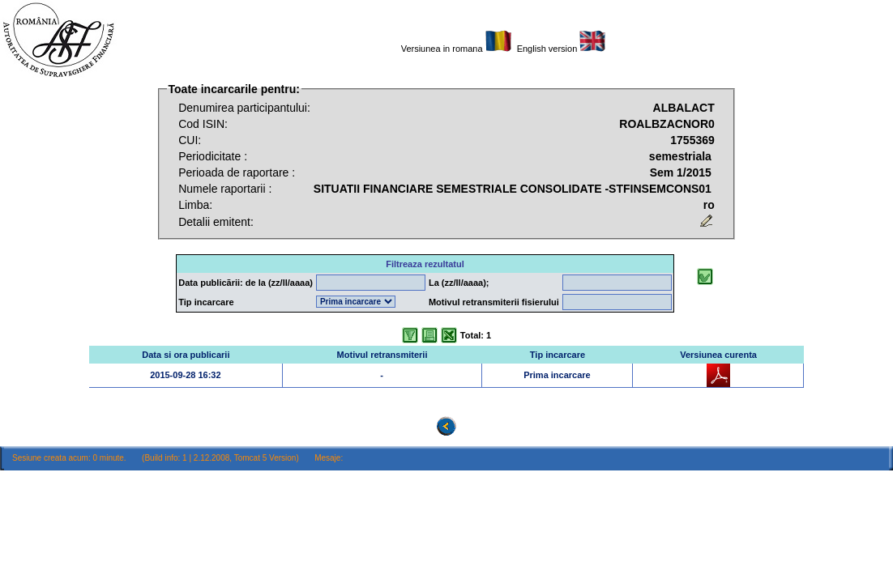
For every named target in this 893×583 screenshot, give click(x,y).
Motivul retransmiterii (382, 355)
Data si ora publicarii (185, 355)
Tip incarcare (557, 355)
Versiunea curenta (718, 355)
